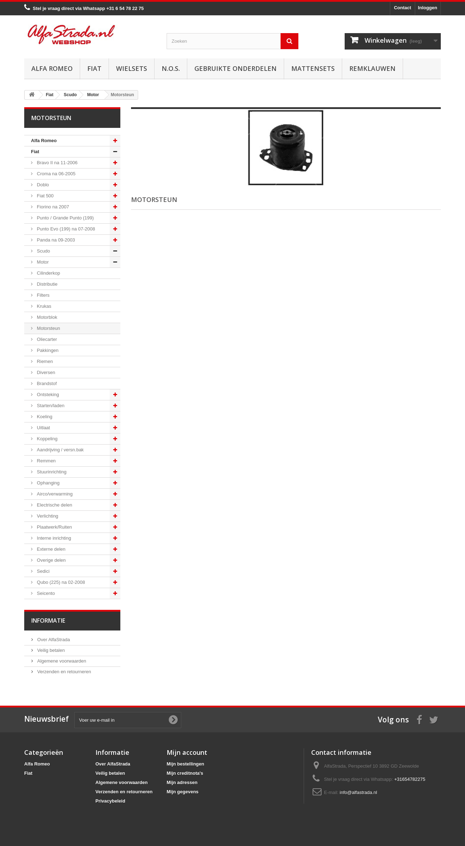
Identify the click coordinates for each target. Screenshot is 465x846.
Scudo (43, 251)
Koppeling (46, 438)
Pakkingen (47, 350)
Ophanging (47, 483)
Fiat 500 (45, 195)
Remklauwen (372, 68)
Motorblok (46, 317)
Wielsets (131, 68)
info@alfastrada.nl (358, 792)
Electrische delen (54, 505)
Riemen (44, 361)
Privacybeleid (110, 801)
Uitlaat (43, 427)
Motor (42, 262)
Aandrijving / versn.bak (60, 449)
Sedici (42, 571)
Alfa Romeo (52, 68)
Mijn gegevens (183, 791)
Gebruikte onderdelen (235, 68)
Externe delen (51, 549)
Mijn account (187, 752)
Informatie (48, 620)
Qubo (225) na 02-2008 (60, 582)
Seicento (45, 593)
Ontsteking (47, 394)
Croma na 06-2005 (55, 173)
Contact (402, 7)
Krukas (43, 306)
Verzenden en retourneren (63, 671)
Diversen (45, 372)
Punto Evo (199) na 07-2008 (65, 229)
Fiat (94, 68)
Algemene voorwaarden (61, 661)
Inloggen (427, 7)
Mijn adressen (182, 782)
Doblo (42, 184)
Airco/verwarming (54, 494)
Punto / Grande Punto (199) (65, 217)
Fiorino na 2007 (52, 206)
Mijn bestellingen (185, 764)
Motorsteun (48, 328)
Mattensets (313, 68)
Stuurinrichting (51, 471)
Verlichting (47, 516)
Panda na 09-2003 (55, 240)
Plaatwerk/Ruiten (54, 527)
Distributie (46, 284)
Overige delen (51, 560)
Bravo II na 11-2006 (57, 162)
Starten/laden (50, 405)
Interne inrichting (53, 538)
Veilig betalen (50, 650)
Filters (42, 295)
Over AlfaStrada (53, 639)
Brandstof (46, 383)
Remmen (46, 460)
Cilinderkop (48, 273)
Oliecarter (46, 339)
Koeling (44, 416)
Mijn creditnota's (185, 773)
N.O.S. (171, 68)
